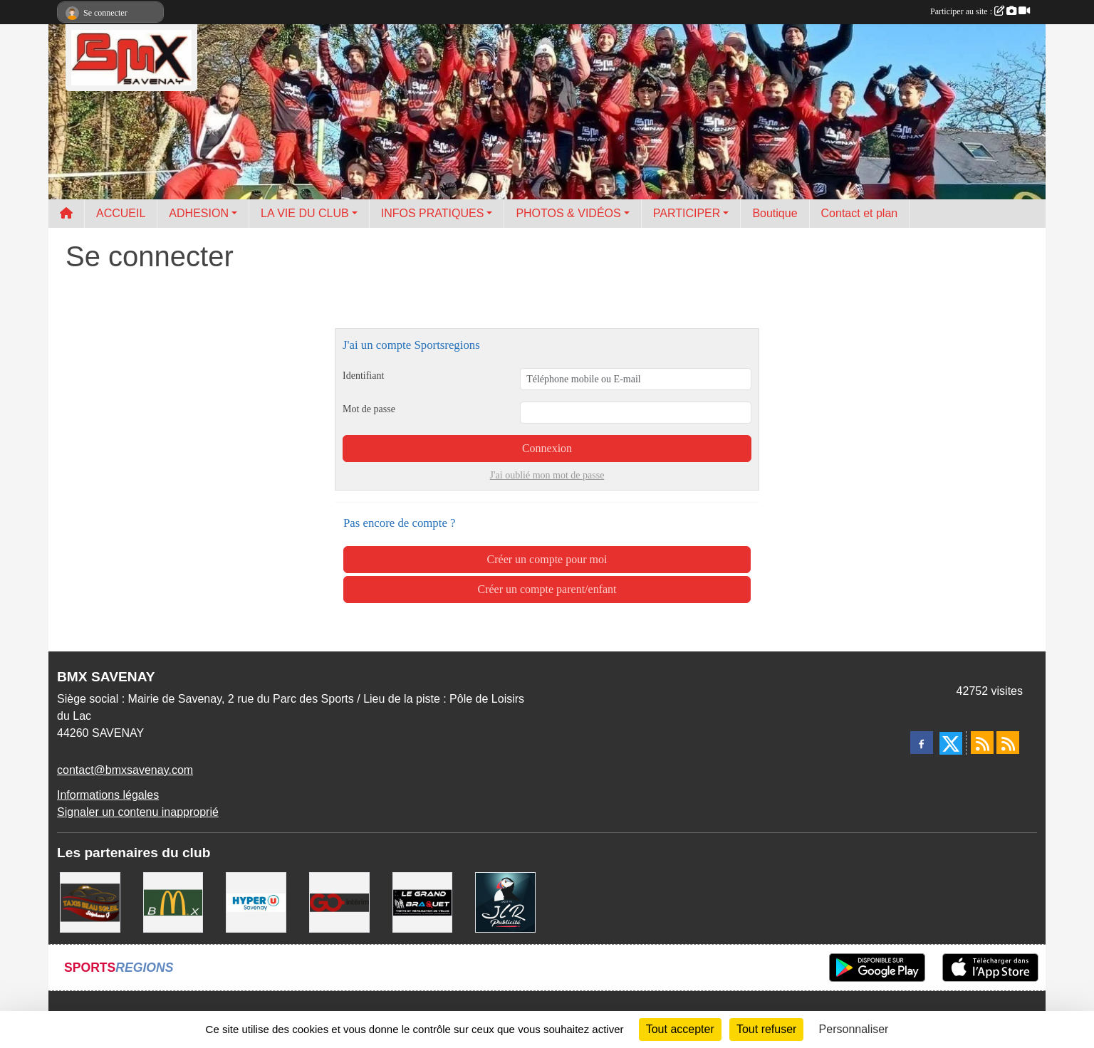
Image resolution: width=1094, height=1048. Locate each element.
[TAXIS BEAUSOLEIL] (90, 902)
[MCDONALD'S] (173, 902)
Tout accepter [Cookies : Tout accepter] (680, 1029)
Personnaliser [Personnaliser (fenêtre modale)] (854, 1029)
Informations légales (108, 795)
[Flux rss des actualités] (982, 742)
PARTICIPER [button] (687, 213)
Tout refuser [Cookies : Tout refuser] (766, 1029)
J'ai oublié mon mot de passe (547, 475)
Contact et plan (859, 213)
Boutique (774, 213)
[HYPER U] (256, 902)
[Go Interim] (339, 902)
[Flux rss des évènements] (1007, 742)
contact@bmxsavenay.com (125, 770)
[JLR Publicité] (505, 902)
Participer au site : (980, 11)
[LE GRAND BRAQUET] (422, 902)
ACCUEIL (120, 213)
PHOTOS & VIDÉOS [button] (568, 213)
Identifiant (363, 375)
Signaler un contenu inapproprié (138, 812)
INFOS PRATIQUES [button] (432, 213)
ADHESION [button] (199, 213)
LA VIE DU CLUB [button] (305, 213)
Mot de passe (369, 409)
